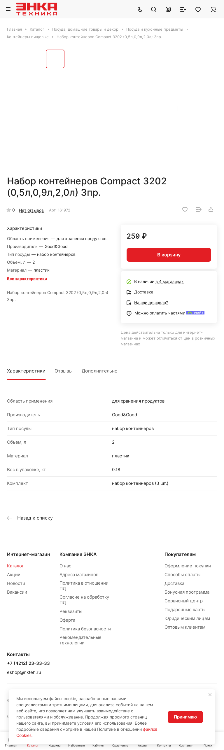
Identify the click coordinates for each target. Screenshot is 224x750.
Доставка (174, 583)
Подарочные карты (184, 609)
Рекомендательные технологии (81, 640)
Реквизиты (71, 611)
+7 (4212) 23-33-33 (28, 663)
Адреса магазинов (79, 574)
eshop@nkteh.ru (24, 672)
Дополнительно (100, 371)
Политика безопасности (85, 629)
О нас (65, 566)
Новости (16, 583)
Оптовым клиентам (184, 627)
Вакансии (17, 592)
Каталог (15, 566)
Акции (13, 574)
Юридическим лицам (187, 618)
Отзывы (64, 371)
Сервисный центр (183, 601)
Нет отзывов (31, 210)
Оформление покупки (187, 566)
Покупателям (180, 554)
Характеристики (26, 371)
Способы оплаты (182, 574)
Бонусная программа (186, 592)
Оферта (67, 620)
